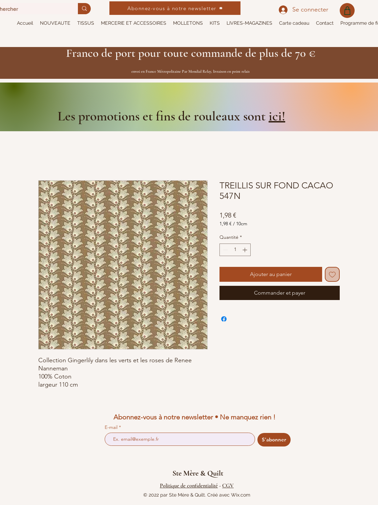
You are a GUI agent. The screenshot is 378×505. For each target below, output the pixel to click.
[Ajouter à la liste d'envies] (332, 274)
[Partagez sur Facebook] (224, 319)
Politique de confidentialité (189, 485)
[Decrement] (224, 250)
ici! (277, 116)
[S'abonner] (274, 439)
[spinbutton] (235, 250)
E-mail (112, 427)
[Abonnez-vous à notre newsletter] (174, 8)
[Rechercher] (84, 8)
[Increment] (245, 250)
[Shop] (347, 10)
